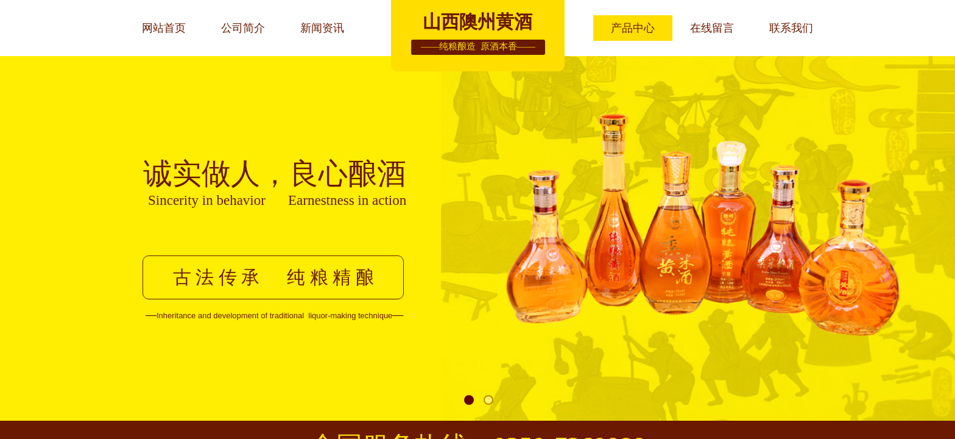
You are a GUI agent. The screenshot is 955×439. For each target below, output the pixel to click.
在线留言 (712, 28)
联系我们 (791, 28)
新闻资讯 (322, 28)
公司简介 (243, 28)
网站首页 (164, 28)
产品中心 (633, 28)
